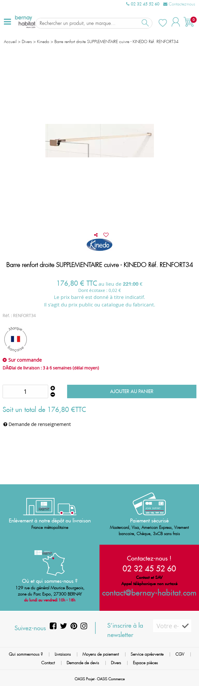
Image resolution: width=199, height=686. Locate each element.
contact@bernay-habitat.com (149, 592)
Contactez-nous (179, 4)
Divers (116, 663)
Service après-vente (147, 654)
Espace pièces (145, 663)
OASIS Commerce (111, 679)
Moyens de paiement (100, 654)
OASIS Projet (84, 679)
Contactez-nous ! (149, 558)
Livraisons (63, 654)
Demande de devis (83, 663)
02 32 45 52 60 (142, 3)
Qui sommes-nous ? (26, 654)
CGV (179, 654)
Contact (48, 663)
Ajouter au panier (131, 387)
